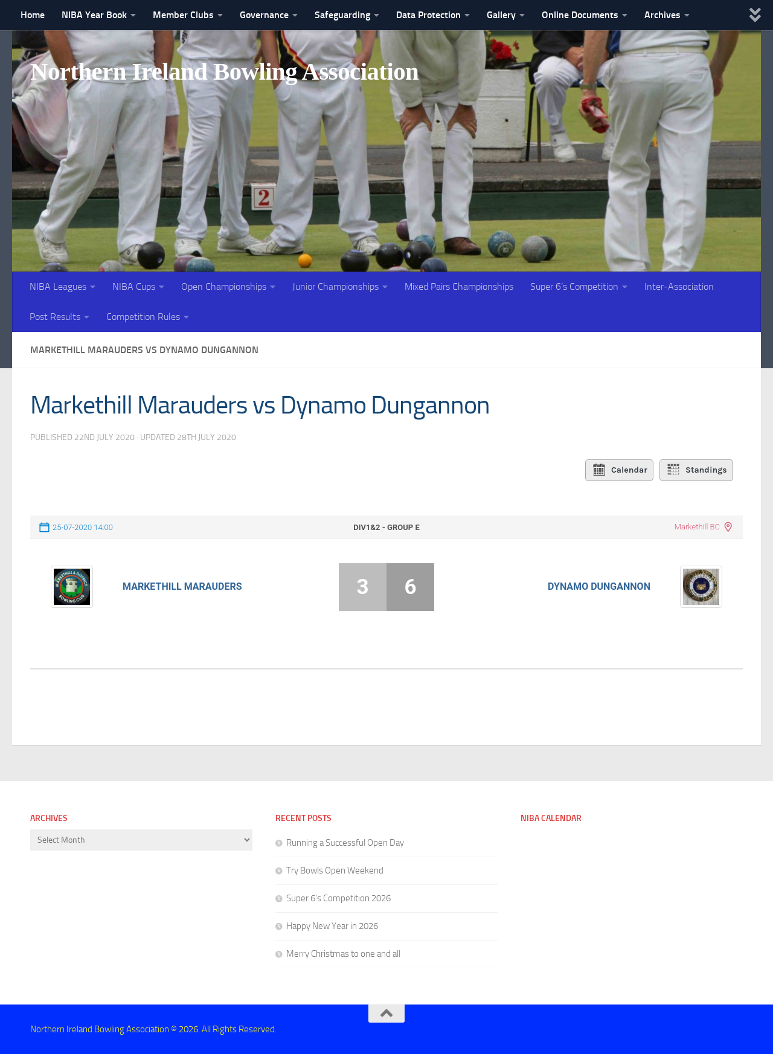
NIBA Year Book (94, 15)
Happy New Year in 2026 (332, 926)
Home (33, 15)
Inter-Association (679, 286)
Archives (662, 15)
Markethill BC (697, 527)
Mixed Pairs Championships (459, 286)
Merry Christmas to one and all (343, 953)
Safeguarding (342, 15)
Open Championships (223, 286)
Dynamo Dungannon (599, 586)
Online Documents (580, 15)
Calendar (619, 470)
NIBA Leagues (58, 286)
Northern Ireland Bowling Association (230, 72)
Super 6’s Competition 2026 (338, 898)
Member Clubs (183, 15)
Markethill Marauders (182, 586)
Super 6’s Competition (574, 286)
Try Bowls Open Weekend (334, 870)
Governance (264, 15)
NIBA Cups (133, 286)
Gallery (501, 15)
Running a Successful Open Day (345, 842)
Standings (696, 470)
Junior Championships (335, 286)
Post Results (55, 316)
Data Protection (428, 15)
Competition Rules (143, 316)
